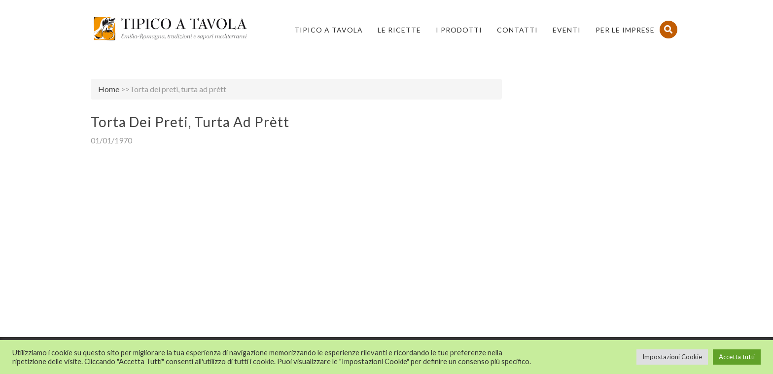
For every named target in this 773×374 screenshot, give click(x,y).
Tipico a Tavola (328, 30)
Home (108, 89)
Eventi (567, 30)
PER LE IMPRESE (625, 30)
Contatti (517, 30)
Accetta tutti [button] (737, 357)
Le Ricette (399, 30)
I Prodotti (459, 30)
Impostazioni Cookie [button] (672, 357)
